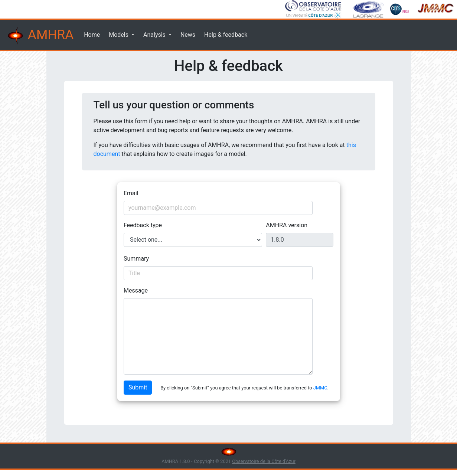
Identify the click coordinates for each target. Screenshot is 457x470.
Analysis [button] (155, 34)
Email (131, 193)
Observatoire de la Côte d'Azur (264, 461)
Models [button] (119, 34)
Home (92, 34)
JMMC (320, 388)
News (187, 34)
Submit (137, 387)
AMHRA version (286, 225)
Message (136, 290)
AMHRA (40, 35)
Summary (136, 258)
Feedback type (143, 225)
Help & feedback (225, 34)
